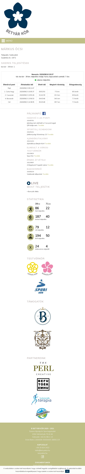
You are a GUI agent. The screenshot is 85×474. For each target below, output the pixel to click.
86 (37, 208)
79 (37, 227)
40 (48, 216)
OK (67, 471)
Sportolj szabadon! (39, 129)
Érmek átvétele (36, 160)
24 (37, 246)
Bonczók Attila (33, 191)
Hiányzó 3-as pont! (38, 118)
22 (48, 208)
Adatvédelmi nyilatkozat (42, 465)
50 (48, 236)
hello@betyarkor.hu (42, 450)
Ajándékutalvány (37, 138)
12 (48, 227)
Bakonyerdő (34, 169)
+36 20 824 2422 (42, 448)
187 (38, 216)
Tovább (41, 125)
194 (38, 236)
